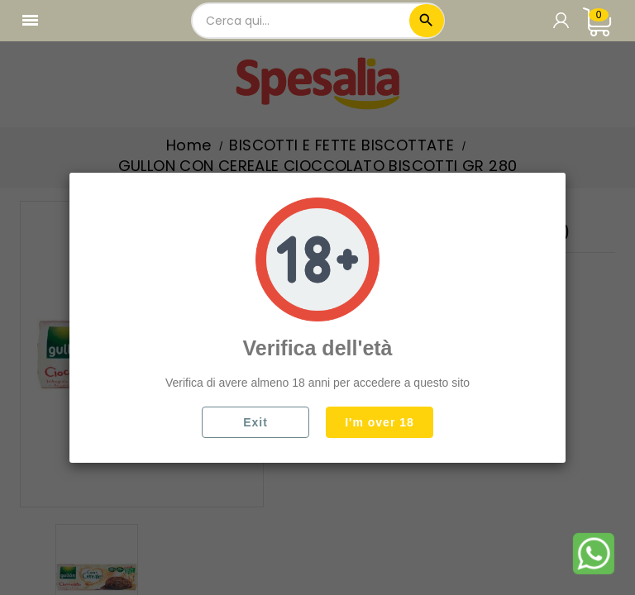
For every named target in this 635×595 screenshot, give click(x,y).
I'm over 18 (379, 422)
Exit (255, 422)
